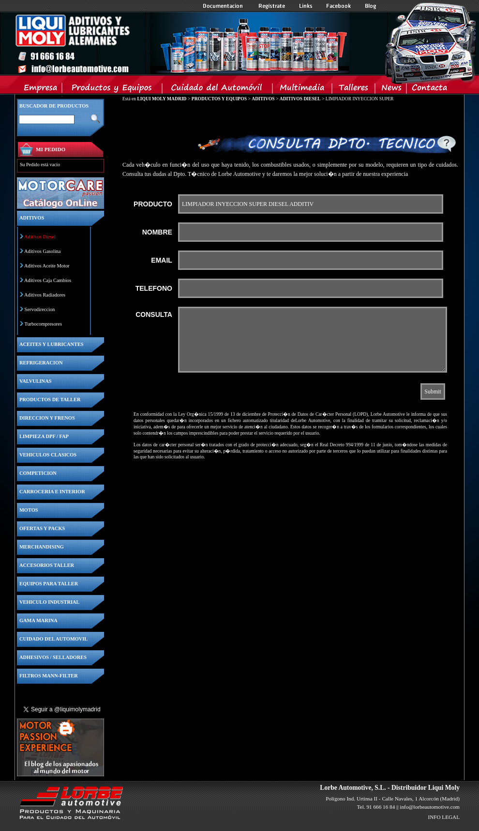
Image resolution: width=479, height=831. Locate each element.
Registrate (272, 6)
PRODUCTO (153, 204)
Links (305, 6)
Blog (370, 6)
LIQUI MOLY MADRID (161, 98)
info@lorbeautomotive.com (430, 807)
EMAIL (161, 260)
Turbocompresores (43, 324)
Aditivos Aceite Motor (47, 265)
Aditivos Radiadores (44, 295)
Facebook (339, 6)
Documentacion (223, 6)
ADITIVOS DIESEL (300, 98)
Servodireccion (40, 309)
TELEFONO (153, 288)
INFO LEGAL (444, 817)
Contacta (429, 89)
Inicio (182, 43)
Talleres (353, 89)
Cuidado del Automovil (218, 89)
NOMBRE (157, 232)
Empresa (40, 89)
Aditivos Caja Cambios (47, 280)
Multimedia (302, 89)
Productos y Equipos (112, 89)
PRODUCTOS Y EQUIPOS (219, 98)
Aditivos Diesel (40, 236)
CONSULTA (153, 314)
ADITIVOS (263, 98)
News (391, 89)
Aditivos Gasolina (42, 251)
